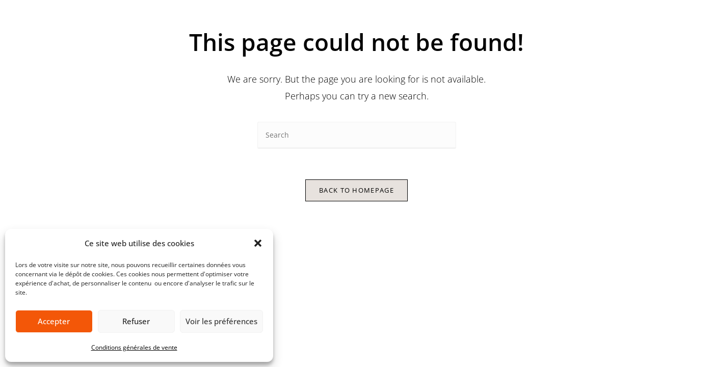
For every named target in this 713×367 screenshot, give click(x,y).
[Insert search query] (356, 135)
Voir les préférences (221, 321)
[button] (258, 243)
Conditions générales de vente (134, 347)
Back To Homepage (356, 190)
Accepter (54, 321)
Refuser (136, 321)
